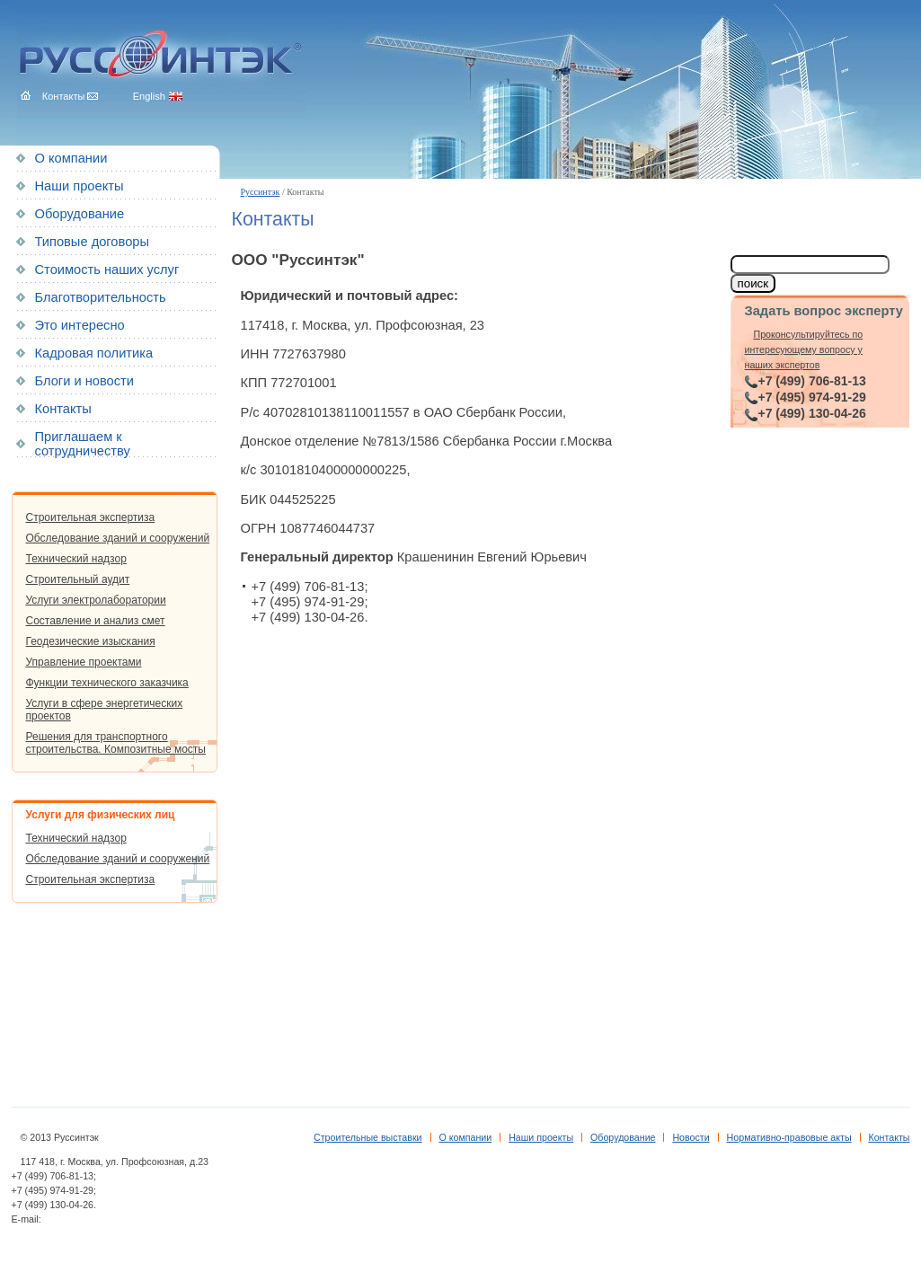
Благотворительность (100, 297)
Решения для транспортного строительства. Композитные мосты (116, 742)
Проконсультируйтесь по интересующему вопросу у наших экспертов (804, 350)
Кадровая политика (94, 353)
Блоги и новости (84, 381)
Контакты (63, 409)
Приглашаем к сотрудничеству (82, 443)
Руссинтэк (260, 192)
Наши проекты (79, 186)
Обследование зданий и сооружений (118, 538)
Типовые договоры (92, 241)
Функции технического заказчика (107, 682)
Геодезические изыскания (90, 641)
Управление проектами (84, 662)
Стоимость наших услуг (107, 269)
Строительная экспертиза (90, 517)
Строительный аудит (78, 579)
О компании (71, 158)
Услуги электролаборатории (96, 600)
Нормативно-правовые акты (789, 1137)
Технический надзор (76, 558)
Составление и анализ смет (95, 620)
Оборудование (80, 214)
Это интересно (80, 325)
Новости (690, 1137)
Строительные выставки (368, 1137)
